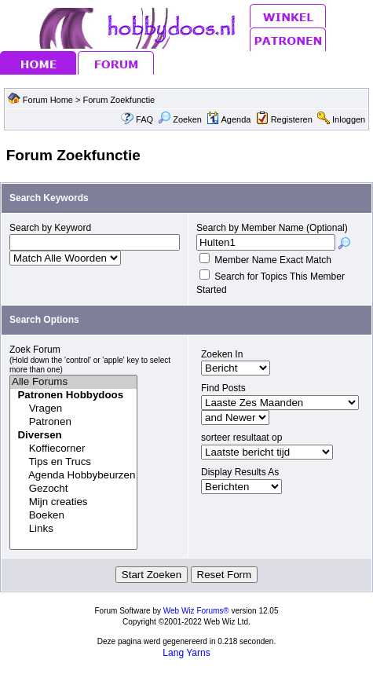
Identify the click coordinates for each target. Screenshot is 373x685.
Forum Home (48, 99)
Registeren (292, 119)
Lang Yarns (186, 652)
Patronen (73, 422)
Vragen (73, 409)
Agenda (228, 119)
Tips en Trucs (73, 462)
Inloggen (348, 119)
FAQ (144, 119)
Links (73, 529)
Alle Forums (73, 382)
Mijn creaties (73, 502)
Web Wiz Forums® (196, 610)
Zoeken (180, 119)
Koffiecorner (73, 449)
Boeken (73, 515)
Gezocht (73, 489)
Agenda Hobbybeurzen (73, 475)
